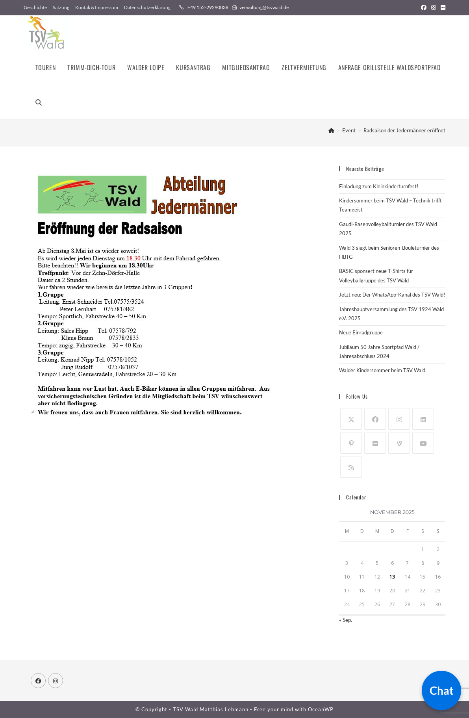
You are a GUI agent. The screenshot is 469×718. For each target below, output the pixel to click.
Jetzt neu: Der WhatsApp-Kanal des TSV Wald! (392, 294)
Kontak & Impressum (96, 7)
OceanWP (321, 709)
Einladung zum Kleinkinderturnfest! (378, 186)
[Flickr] (375, 443)
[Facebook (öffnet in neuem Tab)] (424, 7)
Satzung (61, 7)
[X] (351, 419)
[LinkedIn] (423, 419)
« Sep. (345, 620)
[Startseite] (331, 130)
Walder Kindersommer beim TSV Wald (382, 370)
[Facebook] (375, 419)
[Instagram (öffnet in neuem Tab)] (433, 7)
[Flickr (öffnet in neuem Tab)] (441, 7)
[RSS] (351, 467)
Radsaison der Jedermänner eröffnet (404, 130)
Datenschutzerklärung (147, 7)
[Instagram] (399, 419)
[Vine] (399, 443)
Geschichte (35, 7)
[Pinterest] (351, 443)
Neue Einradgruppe (361, 332)
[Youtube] (423, 443)
